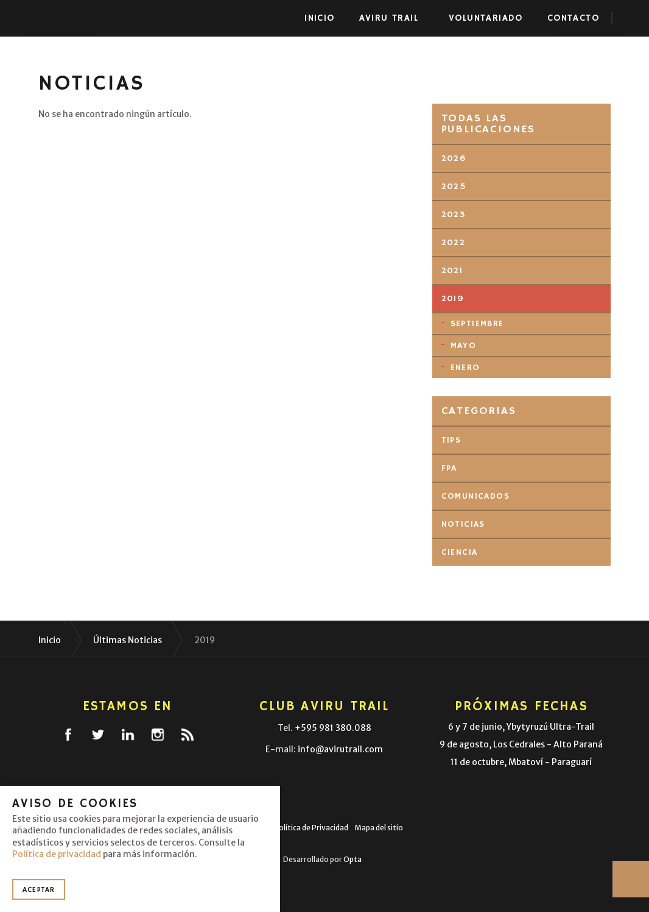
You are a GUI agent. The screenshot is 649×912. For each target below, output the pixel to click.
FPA (449, 468)
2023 (453, 214)
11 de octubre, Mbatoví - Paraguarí (521, 762)
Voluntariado (486, 18)
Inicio (319, 18)
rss (187, 734)
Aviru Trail (66, 18)
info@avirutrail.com (340, 749)
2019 (453, 298)
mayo (464, 345)
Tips (451, 440)
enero (465, 367)
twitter (98, 734)
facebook (68, 734)
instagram (158, 734)
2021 (452, 270)
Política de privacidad (56, 854)
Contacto (573, 18)
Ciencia (459, 552)
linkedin (128, 734)
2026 (453, 158)
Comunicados (475, 496)
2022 (453, 242)
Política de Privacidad (311, 827)
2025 (454, 186)
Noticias (463, 524)
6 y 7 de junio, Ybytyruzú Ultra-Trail (521, 726)
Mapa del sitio (378, 827)
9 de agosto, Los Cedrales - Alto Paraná (521, 744)
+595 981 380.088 (333, 727)
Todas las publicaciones (488, 124)
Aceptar (39, 889)
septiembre (477, 323)
